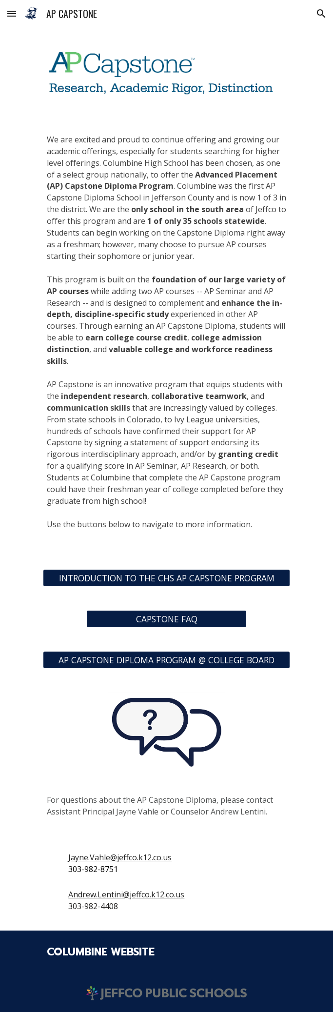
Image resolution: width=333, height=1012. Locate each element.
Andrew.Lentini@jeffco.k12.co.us (126, 894)
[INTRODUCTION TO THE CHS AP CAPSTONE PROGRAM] (166, 578)
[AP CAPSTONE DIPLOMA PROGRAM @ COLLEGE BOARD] (166, 660)
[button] (11, 13)
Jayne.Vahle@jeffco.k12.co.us (120, 857)
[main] (166, 338)
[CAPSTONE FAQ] (166, 619)
